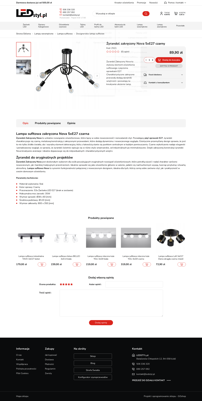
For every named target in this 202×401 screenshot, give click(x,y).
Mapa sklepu (22, 396)
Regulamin (50, 368)
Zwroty (48, 373)
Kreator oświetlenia (124, 2)
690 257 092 (69, 12)
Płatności (49, 364)
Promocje (141, 2)
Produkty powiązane (48, 123)
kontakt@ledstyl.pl (71, 15)
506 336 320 (69, 9)
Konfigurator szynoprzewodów (93, 377)
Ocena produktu (47, 284)
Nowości (153, 2)
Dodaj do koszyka (171, 60)
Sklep (93, 356)
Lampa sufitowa (64, 33)
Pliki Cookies (22, 373)
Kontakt (20, 359)
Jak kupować (51, 355)
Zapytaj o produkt (169, 66)
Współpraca (22, 364)
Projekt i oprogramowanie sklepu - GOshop (165, 396)
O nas (19, 355)
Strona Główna (23, 33)
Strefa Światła (93, 370)
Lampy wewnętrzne (43, 33)
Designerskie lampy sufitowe (90, 33)
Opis (25, 123)
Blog (92, 363)
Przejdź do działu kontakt (148, 380)
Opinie (71, 123)
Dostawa (49, 359)
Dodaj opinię (101, 322)
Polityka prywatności (26, 368)
